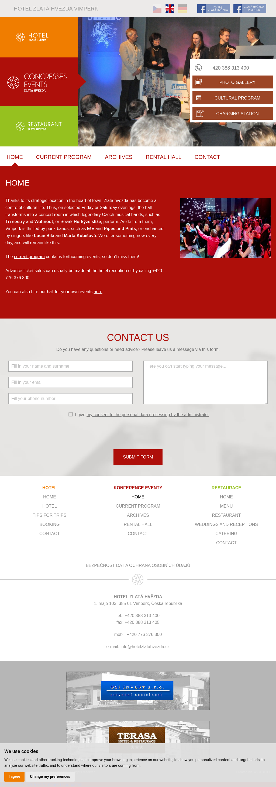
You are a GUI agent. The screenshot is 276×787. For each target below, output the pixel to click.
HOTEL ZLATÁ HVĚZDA (218, 8)
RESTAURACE (226, 487)
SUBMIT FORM (138, 457)
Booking (50, 524)
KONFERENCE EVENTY (138, 487)
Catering (226, 533)
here (98, 291)
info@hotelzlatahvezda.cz (145, 646)
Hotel (49, 506)
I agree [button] (14, 776)
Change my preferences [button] (50, 776)
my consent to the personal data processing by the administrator (148, 414)
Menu (226, 506)
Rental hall (163, 157)
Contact (207, 157)
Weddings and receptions (226, 524)
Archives (118, 157)
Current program (64, 157)
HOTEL (49, 487)
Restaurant (226, 515)
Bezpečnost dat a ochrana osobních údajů (138, 565)
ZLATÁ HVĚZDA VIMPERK (254, 8)
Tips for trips (49, 515)
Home (15, 157)
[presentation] (138, 432)
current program (29, 256)
